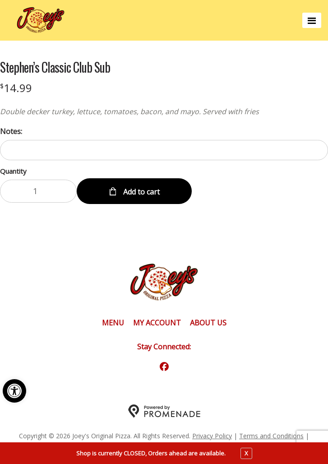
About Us (208, 323)
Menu (113, 323)
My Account (157, 323)
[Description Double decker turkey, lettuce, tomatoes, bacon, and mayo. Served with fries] (164, 111)
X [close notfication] (246, 453)
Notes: (11, 131)
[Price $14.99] (16, 87)
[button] (14, 391)
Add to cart (140, 192)
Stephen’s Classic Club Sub (55, 67)
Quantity (13, 171)
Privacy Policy (212, 436)
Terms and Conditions (271, 436)
